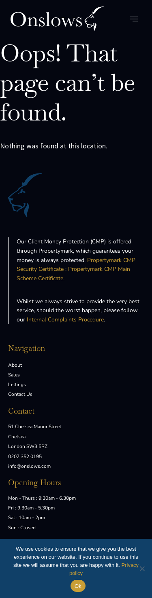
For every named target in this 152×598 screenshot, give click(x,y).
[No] (142, 568)
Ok (78, 586)
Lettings (17, 384)
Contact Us (20, 394)
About (15, 365)
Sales (14, 375)
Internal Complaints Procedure (65, 319)
